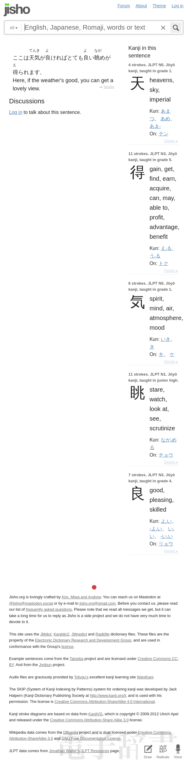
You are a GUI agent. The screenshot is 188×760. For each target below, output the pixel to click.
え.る (166, 248)
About (141, 5)
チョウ (166, 454)
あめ (165, 118)
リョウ (166, 543)
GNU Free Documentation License (91, 738)
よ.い (166, 521)
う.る (155, 255)
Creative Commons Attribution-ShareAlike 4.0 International (105, 701)
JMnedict (79, 634)
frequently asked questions (49, 609)
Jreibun (45, 664)
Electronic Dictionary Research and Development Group (83, 640)
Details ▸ (171, 141)
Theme (159, 5)
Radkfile (102, 634)
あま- (155, 126)
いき (165, 339)
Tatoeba (108, 87)
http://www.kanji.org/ (107, 695)
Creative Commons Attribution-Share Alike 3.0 (89, 720)
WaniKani (145, 677)
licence (67, 646)
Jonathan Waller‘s (64, 751)
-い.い (166, 536)
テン (163, 133)
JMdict (45, 634)
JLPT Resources (95, 751)
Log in (177, 5)
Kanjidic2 (61, 634)
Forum (124, 5)
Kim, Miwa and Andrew (81, 597)
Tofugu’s (81, 677)
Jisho (17, 9)
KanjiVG (95, 714)
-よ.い (156, 528)
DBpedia (70, 732)
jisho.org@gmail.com (97, 603)
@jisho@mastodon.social (31, 603)
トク (163, 263)
